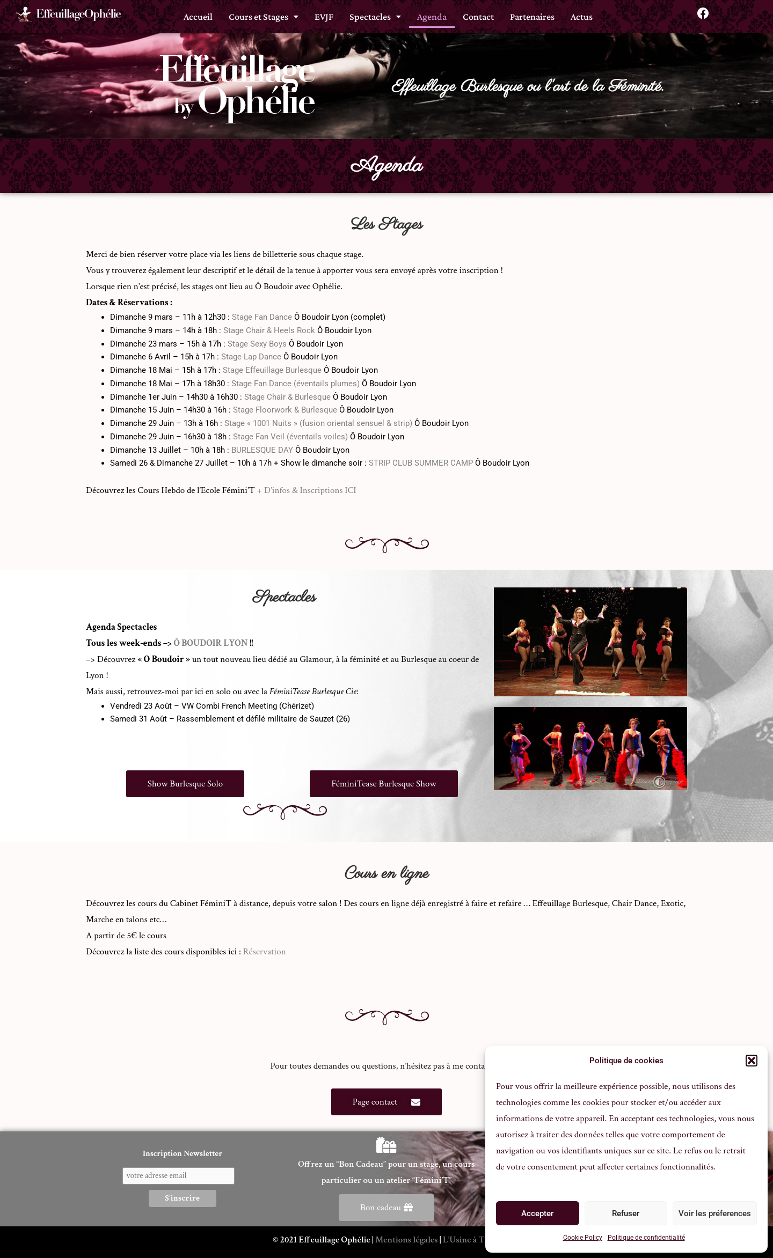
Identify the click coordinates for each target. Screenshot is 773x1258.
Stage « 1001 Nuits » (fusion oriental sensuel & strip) (318, 423)
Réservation (264, 952)
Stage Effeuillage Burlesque (272, 370)
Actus (582, 14)
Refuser (625, 1213)
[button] (751, 1060)
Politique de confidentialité (646, 1237)
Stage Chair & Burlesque (287, 397)
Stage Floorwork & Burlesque (285, 410)
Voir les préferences (715, 1213)
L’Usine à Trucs (471, 1240)
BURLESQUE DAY (262, 450)
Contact (478, 14)
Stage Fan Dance (262, 317)
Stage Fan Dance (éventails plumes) (295, 383)
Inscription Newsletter (182, 1154)
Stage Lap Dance (251, 357)
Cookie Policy (582, 1237)
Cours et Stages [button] (263, 14)
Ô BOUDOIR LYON (210, 643)
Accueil (198, 14)
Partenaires (532, 14)
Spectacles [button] (375, 14)
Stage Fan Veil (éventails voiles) (290, 437)
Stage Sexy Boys (257, 344)
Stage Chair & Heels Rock (269, 330)
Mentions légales (406, 1240)
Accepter (537, 1213)
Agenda (432, 14)
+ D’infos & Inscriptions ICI (306, 490)
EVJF (324, 14)
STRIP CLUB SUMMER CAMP (421, 463)
